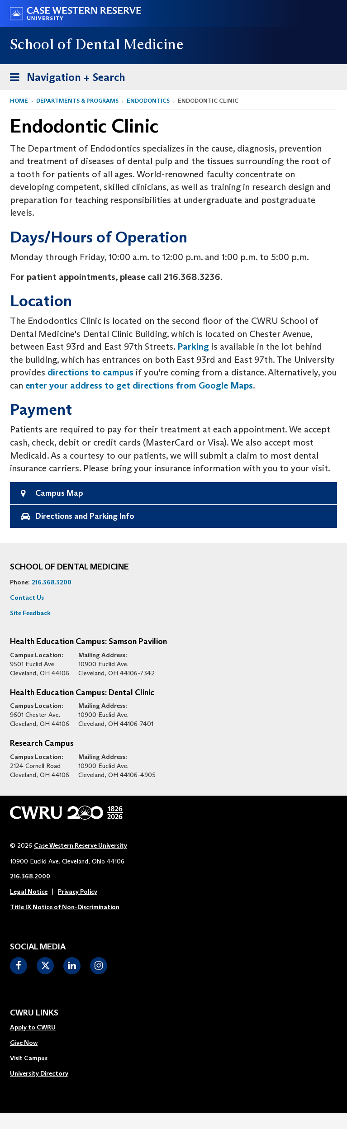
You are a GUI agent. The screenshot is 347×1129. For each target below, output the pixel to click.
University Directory (39, 1073)
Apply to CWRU (33, 1027)
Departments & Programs (77, 100)
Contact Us (27, 597)
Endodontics (148, 100)
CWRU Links (34, 1013)
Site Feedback (30, 613)
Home (19, 100)
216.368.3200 (51, 582)
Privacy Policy (77, 891)
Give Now (24, 1043)
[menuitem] (39, 1027)
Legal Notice (29, 891)
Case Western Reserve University (80, 845)
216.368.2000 (30, 876)
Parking (193, 346)
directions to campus (90, 372)
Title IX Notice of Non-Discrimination (64, 907)
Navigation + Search (64, 79)
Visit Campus (29, 1058)
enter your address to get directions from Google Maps (139, 385)
